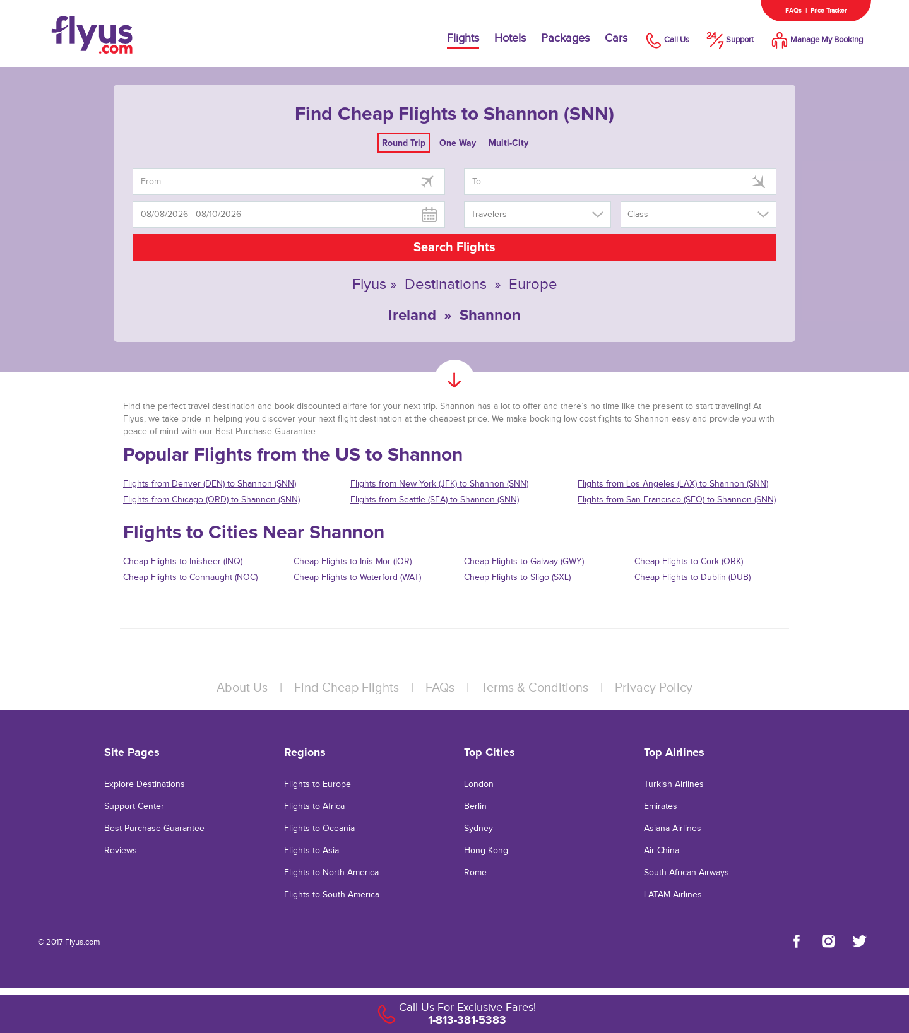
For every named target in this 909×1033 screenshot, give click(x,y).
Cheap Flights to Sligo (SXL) (517, 577)
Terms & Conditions (534, 687)
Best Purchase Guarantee (154, 828)
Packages (565, 38)
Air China (661, 851)
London (479, 784)
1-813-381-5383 (467, 1020)
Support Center (134, 806)
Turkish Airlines (674, 784)
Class (637, 215)
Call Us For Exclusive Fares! (467, 1007)
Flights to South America (331, 895)
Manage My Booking (816, 40)
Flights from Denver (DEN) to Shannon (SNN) (209, 484)
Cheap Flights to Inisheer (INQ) (182, 562)
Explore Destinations (144, 784)
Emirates (660, 806)
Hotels (510, 38)
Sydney (478, 828)
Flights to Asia (311, 851)
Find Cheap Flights (346, 687)
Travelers (489, 215)
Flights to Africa (314, 806)
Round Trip (403, 143)
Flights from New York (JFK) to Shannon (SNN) (439, 484)
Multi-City (508, 143)
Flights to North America (331, 873)
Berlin (475, 806)
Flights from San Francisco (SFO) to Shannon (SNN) (677, 500)
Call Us (666, 40)
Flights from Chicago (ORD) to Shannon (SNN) (211, 500)
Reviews (120, 851)
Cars (616, 38)
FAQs (793, 11)
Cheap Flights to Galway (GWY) (524, 562)
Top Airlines (674, 752)
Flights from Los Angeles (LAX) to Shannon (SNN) (673, 484)
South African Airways (686, 873)
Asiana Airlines (672, 828)
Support (729, 40)
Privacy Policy (653, 687)
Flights (463, 38)
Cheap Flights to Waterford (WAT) (357, 577)
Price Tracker (829, 11)
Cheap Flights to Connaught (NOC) (190, 577)
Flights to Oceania (319, 828)
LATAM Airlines (673, 895)
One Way (457, 143)
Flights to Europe (317, 784)
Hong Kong (486, 851)
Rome (475, 873)
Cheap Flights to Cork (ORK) (688, 562)
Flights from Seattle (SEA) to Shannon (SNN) (434, 500)
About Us (242, 687)
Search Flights (454, 247)
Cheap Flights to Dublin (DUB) (692, 577)
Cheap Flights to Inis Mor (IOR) (353, 562)
